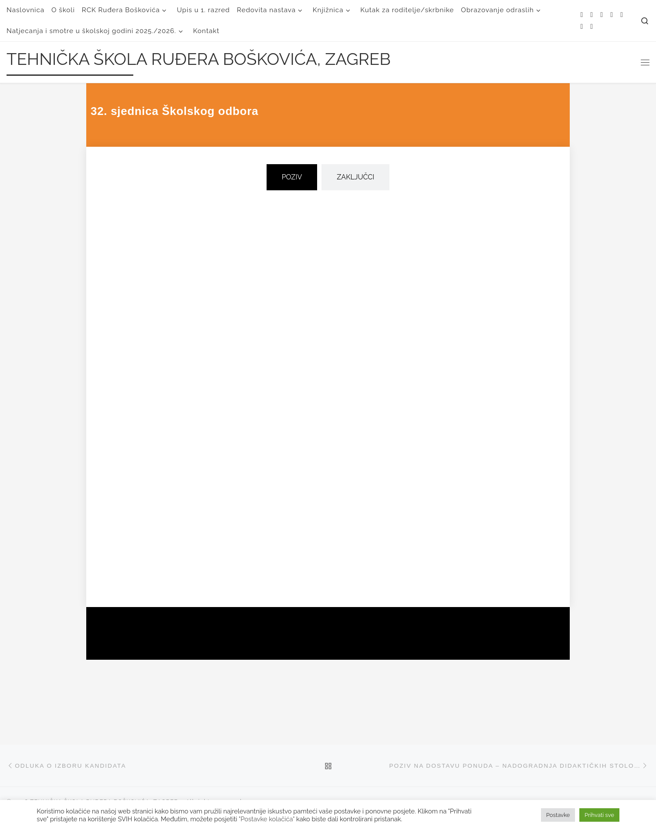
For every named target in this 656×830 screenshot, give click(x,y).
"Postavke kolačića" (266, 819)
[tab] (292, 177)
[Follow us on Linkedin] (591, 26)
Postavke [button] (558, 815)
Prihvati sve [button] (599, 815)
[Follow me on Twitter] (601, 15)
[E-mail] (591, 15)
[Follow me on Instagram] (621, 15)
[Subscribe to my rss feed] (581, 15)
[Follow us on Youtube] (581, 26)
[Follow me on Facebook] (611, 15)
